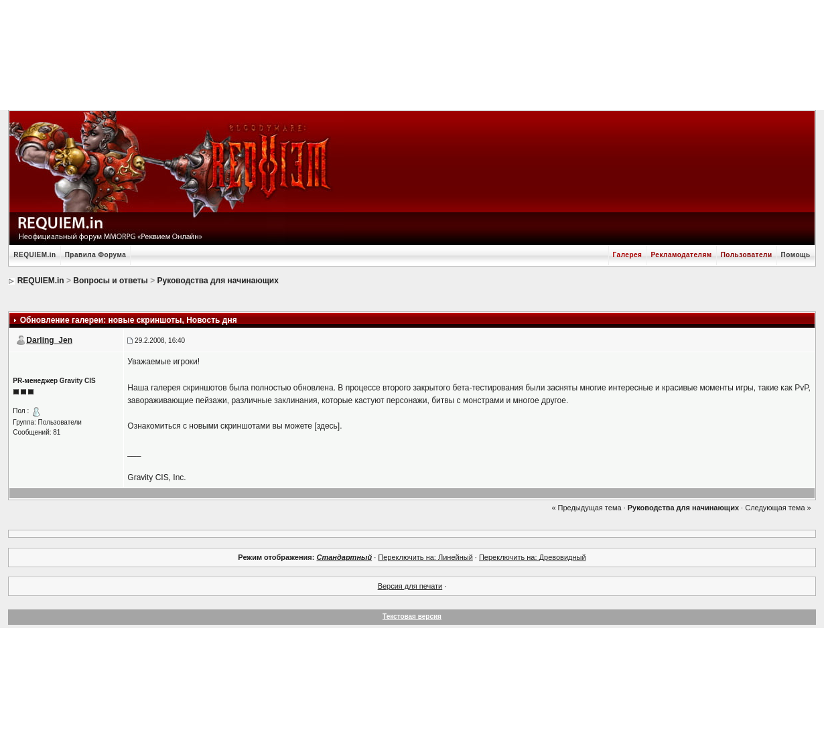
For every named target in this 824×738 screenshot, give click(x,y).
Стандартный (344, 557)
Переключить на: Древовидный (532, 557)
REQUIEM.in (34, 255)
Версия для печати (410, 586)
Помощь (796, 255)
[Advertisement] (412, 53)
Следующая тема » (778, 508)
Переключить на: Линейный (425, 557)
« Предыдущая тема (586, 508)
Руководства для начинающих (218, 280)
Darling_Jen (49, 340)
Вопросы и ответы (110, 280)
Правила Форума (96, 255)
